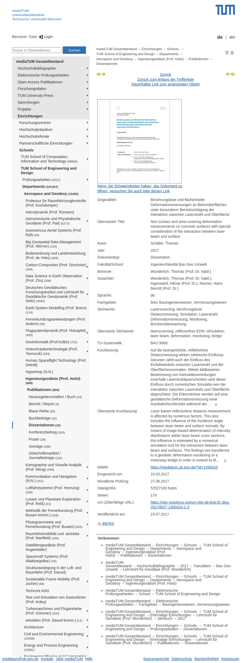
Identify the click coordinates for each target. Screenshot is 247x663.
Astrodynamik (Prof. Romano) (50, 212)
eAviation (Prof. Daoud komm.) (54, 620)
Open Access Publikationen (40, 82)
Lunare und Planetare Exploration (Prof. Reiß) (53, 501)
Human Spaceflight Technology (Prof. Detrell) (56, 362)
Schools (26, 150)
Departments (40, 186)
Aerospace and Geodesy (51, 194)
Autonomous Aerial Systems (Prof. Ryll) (54, 232)
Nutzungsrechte (156, 659)
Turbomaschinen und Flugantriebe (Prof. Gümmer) (54, 611)
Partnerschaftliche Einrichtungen (45, 143)
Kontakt (47, 659)
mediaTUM (20, 11)
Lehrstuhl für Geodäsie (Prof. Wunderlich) (157, 569)
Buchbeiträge (43, 418)
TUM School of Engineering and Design (49, 170)
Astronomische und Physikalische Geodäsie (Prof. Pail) (53, 221)
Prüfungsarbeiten (41, 180)
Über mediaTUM (69, 659)
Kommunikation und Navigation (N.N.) (51, 478)
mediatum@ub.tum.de (20, 659)
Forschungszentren (35, 123)
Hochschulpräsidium (35, 129)
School (144, 594)
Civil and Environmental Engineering (54, 636)
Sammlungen (29, 102)
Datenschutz (182, 659)
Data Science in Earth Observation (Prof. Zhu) (54, 278)
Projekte (24, 109)
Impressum (230, 659)
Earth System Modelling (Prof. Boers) (56, 310)
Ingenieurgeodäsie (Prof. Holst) (53, 380)
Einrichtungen (30, 116)
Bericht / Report (44, 404)
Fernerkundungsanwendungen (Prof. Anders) (56, 321)
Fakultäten (202, 566)
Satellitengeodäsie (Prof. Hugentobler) (46, 547)
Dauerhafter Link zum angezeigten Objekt (166, 84)
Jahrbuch (165, 618)
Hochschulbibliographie (37, 68)
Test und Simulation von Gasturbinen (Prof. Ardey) (56, 599)
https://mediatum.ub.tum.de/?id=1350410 (184, 467)
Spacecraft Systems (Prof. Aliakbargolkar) (47, 558)
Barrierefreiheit (207, 659)
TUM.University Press (35, 95)
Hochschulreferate (34, 136)
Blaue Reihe (42, 411)
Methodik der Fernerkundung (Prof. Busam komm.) (54, 512)
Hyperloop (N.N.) (39, 372)
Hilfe (89, 659)
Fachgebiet (148, 604)
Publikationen (43, 390)
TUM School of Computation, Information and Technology (49, 159)
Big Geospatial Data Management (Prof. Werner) (53, 244)
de (220, 37)
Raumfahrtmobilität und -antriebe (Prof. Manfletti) (52, 536)
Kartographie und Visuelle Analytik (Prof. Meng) (53, 467)
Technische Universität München (36, 19)
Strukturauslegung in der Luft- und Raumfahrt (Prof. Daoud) (53, 570)
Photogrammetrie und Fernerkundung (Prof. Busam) (54, 524)
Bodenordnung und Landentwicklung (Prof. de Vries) (55, 255)
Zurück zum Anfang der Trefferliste (165, 79)
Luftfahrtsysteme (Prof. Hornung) (52, 490)
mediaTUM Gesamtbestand (40, 61)
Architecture (34, 627)
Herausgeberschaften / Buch (55, 397)
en (232, 37)
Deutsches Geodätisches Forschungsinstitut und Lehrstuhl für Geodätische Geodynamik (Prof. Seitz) (55, 294)
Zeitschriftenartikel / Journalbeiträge (45, 455)
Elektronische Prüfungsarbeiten (43, 75)
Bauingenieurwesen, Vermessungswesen (196, 604)
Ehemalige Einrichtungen (170, 615)
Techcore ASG (37, 591)
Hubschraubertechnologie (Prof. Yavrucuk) (52, 351)
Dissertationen (45, 425)
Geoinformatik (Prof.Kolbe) (51, 342)
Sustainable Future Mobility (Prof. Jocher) (53, 581)
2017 (184, 566)
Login (45, 37)
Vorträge (40, 446)
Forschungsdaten (32, 89)
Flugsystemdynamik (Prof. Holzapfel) (56, 332)
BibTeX (105, 523)
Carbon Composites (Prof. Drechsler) (56, 267)
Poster (37, 439)
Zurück (165, 74)
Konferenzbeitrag (47, 432)
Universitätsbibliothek (28, 15)
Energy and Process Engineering (51, 647)
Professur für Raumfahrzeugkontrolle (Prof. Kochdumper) (56, 203)
